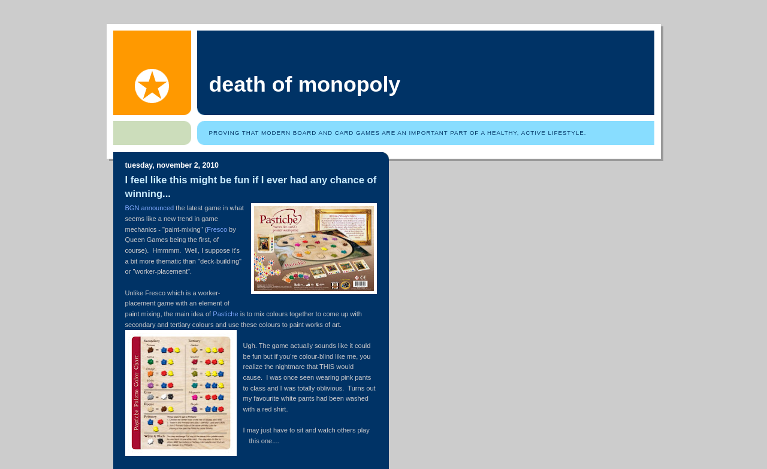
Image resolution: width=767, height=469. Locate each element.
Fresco (217, 229)
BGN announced (149, 207)
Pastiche (225, 313)
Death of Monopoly (305, 84)
